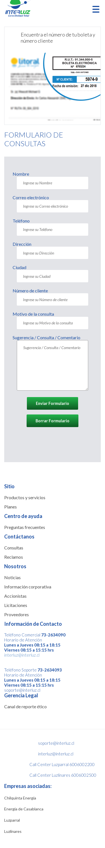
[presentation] (55, 443)
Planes (10, 506)
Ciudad (19, 267)
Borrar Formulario (52, 420)
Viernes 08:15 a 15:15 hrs (29, 649)
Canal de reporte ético (25, 706)
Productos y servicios (24, 497)
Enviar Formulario (52, 403)
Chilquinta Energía (20, 798)
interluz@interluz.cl (21, 654)
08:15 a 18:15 (46, 644)
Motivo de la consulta (33, 314)
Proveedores (16, 614)
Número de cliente (30, 290)
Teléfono (21, 220)
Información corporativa (27, 586)
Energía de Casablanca (23, 808)
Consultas (13, 547)
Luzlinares (13, 831)
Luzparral (12, 820)
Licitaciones (15, 605)
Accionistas (15, 596)
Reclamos (13, 557)
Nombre (21, 174)
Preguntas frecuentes (24, 527)
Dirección (22, 244)
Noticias (12, 577)
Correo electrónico (31, 197)
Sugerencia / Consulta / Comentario (46, 337)
